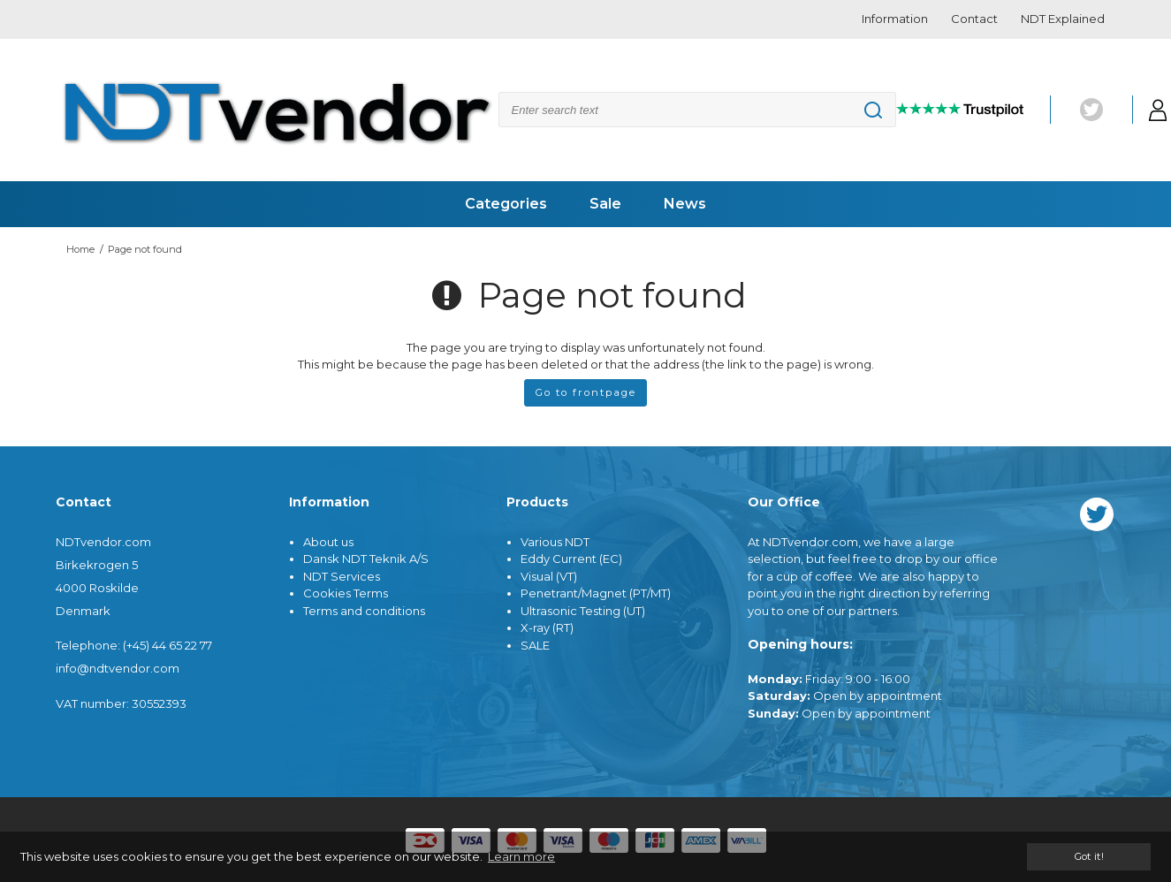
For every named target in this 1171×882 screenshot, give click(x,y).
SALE (535, 645)
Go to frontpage (586, 392)
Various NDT (555, 542)
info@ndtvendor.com (117, 668)
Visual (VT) (549, 576)
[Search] (697, 109)
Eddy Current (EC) (571, 558)
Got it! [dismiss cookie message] (1089, 856)
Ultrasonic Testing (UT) (583, 611)
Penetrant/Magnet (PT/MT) (596, 593)
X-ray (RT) (547, 627)
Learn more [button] (521, 856)
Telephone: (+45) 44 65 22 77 (134, 645)
